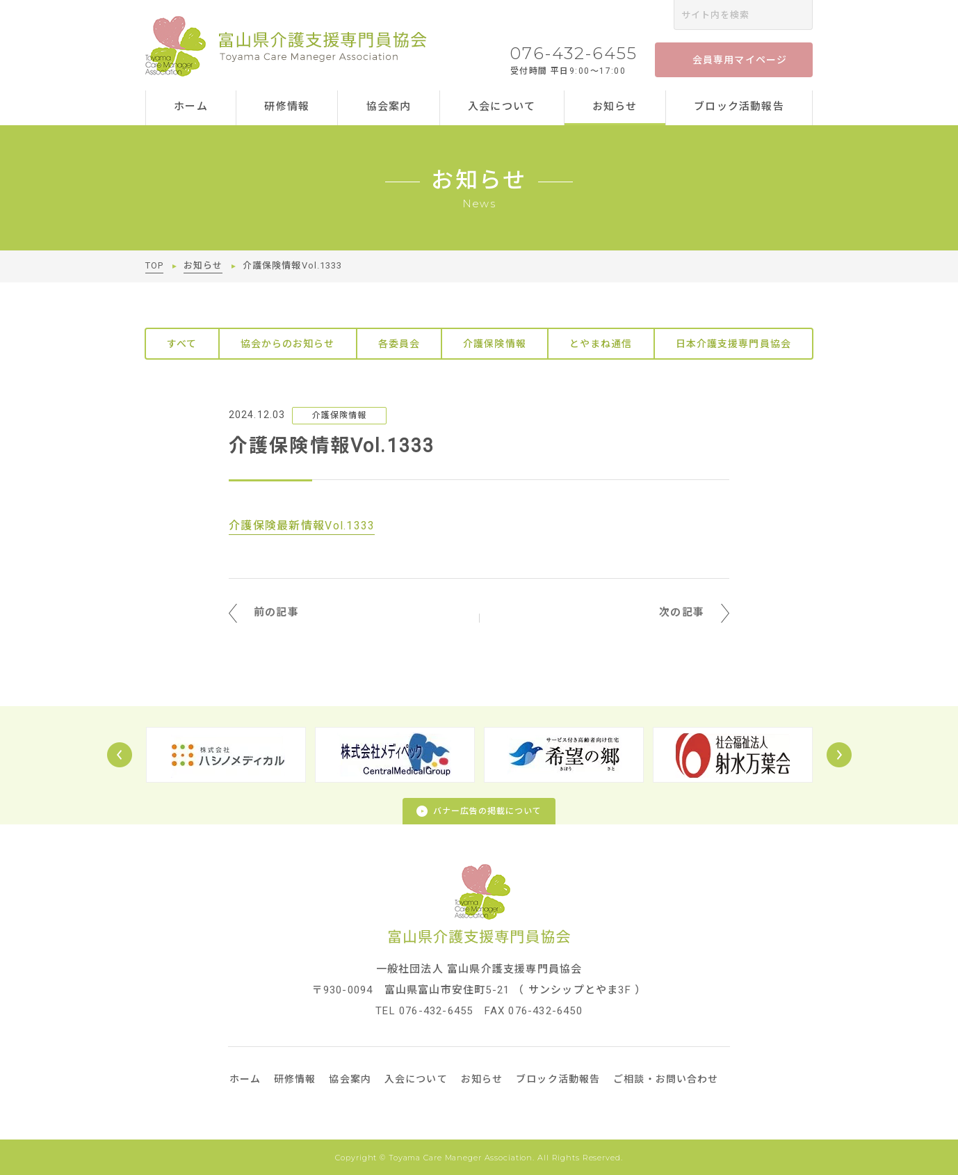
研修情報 (286, 106)
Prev (119, 754)
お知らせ (615, 106)
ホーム (191, 106)
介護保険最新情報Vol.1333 (302, 525)
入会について (501, 106)
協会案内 (389, 106)
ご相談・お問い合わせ (665, 1079)
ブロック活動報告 (739, 106)
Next (839, 754)
